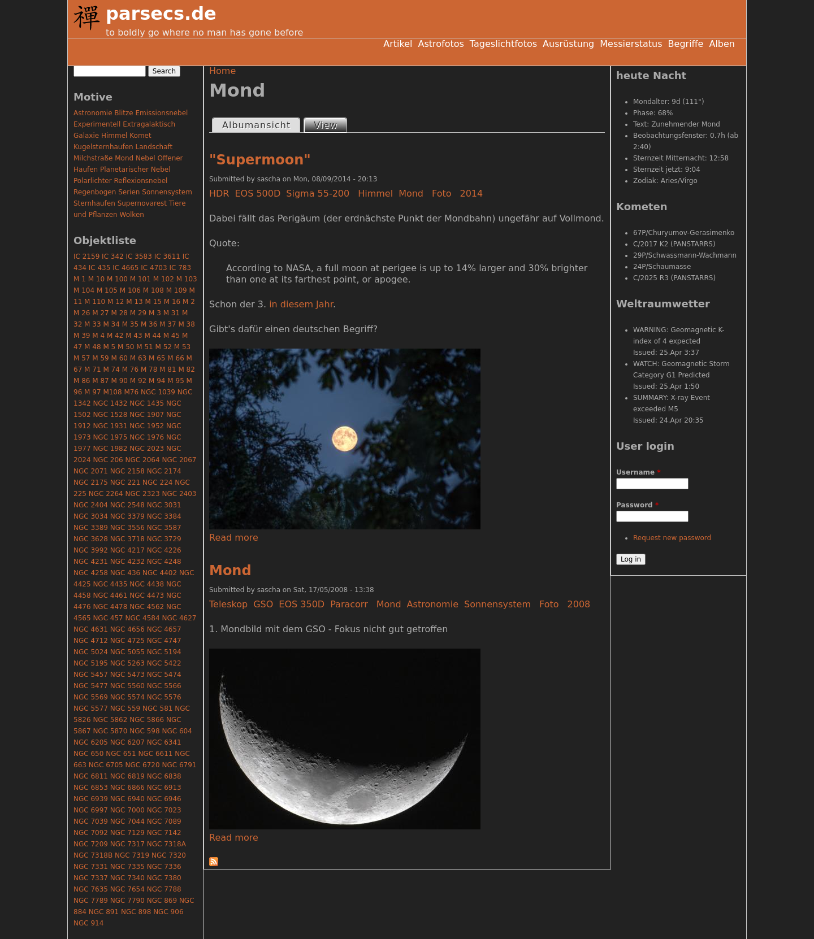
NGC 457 (108, 618)
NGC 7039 (90, 821)
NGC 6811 (90, 776)
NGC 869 (162, 901)
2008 (579, 604)
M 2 (189, 302)
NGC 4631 (90, 629)
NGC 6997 (90, 810)
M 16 (172, 302)
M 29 (138, 313)
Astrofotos (441, 43)
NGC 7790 (127, 901)
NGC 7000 (127, 810)
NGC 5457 (90, 675)
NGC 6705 (106, 765)
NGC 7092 (90, 833)
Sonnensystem (497, 604)
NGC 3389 (90, 528)
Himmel (375, 193)
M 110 (94, 302)
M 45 (171, 336)
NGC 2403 (179, 494)
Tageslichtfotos (503, 43)
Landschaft (153, 147)
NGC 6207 (127, 742)
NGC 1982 (110, 449)
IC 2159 (86, 256)
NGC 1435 (146, 403)
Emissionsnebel (161, 113)
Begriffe (686, 43)
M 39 (81, 336)
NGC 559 (125, 708)
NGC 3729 (164, 539)
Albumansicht (256, 125)
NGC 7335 (127, 867)
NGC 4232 (127, 562)
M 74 (111, 369)
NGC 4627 (179, 618)
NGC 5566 (164, 686)
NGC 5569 (90, 697)
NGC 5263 (127, 663)
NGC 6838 (164, 776)
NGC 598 (144, 731)
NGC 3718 (127, 539)
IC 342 (113, 256)
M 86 (81, 381)
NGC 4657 (164, 629)
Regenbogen (94, 192)
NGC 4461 (110, 595)
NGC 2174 (164, 471)
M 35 (130, 324)
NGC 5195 (90, 663)
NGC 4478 (110, 607)
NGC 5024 (90, 652)
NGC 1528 (110, 415)
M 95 (175, 381)
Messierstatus (631, 43)
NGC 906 (168, 912)
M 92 (138, 381)
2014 (471, 193)
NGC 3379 (127, 516)
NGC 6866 (127, 788)
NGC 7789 (90, 901)
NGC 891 (104, 912)
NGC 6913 (164, 788)
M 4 (98, 336)
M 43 (133, 336)
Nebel (145, 158)
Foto (441, 193)
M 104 (83, 290)
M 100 (117, 279)
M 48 (92, 347)
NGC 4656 (127, 629)
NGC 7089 (164, 821)
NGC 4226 (164, 550)
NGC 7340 (127, 878)
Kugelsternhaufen (103, 147)
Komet (140, 136)
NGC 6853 (90, 788)
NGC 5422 (164, 663)
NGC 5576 (164, 697)
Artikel (397, 43)
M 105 (107, 290)
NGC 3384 (164, 516)
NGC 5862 (110, 720)
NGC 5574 (127, 697)
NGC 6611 (155, 754)
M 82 (186, 369)
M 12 (115, 302)
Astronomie (432, 604)
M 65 (157, 358)
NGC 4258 (90, 573)
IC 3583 (139, 256)
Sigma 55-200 (317, 193)
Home (222, 71)
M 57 (81, 358)
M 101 (140, 279)
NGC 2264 (106, 494)
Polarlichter (92, 181)
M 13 (134, 302)
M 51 (144, 347)
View (330, 125)
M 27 (100, 313)
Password (637, 505)
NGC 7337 (90, 878)
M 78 (149, 369)
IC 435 (100, 268)
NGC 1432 (110, 403)
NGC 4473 (146, 595)
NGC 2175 (90, 482)
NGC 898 (136, 912)
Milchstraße (92, 158)
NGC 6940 (127, 799)
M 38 (186, 324)
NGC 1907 (146, 415)
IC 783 (180, 268)
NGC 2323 (142, 494)
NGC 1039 (158, 392)
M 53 (182, 347)
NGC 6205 (90, 742)
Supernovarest (142, 203)
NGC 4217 (127, 550)
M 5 (109, 347)
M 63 (138, 358)
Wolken (132, 215)
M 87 (100, 381)
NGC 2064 (142, 460)
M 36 (149, 324)
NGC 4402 (159, 573)
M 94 (157, 381)
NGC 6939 (90, 799)
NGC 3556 (127, 528)
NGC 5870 (110, 731)
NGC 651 (121, 754)
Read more (233, 537)
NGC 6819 (127, 776)
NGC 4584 (142, 618)
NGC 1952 (146, 426)
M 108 (153, 290)
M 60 (119, 358)
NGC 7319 (132, 855)
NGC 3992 (90, 550)
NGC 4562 (146, 607)
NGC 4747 (164, 641)
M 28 (119, 313)
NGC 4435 (110, 584)
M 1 (79, 279)
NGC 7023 (164, 810)
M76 (131, 392)
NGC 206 (108, 460)
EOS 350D (301, 604)
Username (638, 472)
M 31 (171, 313)
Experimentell (96, 124)
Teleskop (228, 604)
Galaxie (86, 136)
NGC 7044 (127, 821)
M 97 (92, 392)
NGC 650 (88, 754)
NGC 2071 (90, 471)
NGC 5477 (90, 686)
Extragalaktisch (149, 124)
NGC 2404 (90, 505)
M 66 (175, 358)
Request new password (672, 538)
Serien (129, 192)
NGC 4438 (146, 584)
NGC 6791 (179, 765)
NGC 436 (125, 573)
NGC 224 (157, 482)
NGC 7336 (164, 867)
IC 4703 (154, 268)
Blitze (123, 113)
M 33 (92, 324)
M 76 (130, 369)
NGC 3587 (164, 528)
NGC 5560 (127, 686)
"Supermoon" (260, 160)
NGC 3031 (164, 505)
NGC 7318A (166, 844)
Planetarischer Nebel (135, 169)
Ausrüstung (568, 43)
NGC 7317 (127, 844)
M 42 (115, 336)
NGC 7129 (127, 833)
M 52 (163, 347)
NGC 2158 (127, 471)
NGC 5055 (127, 652)
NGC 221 (125, 482)
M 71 (92, 369)
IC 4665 (125, 268)
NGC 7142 (164, 833)
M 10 (96, 279)
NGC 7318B (92, 855)
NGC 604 (177, 731)
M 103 (186, 279)
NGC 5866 (146, 720)
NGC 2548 (127, 505)
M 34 (111, 324)
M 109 (176, 290)
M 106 (130, 290)
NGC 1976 (146, 437)
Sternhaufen (94, 203)
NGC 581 (157, 708)
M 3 (155, 313)
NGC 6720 (142, 765)
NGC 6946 (164, 799)
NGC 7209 (90, 844)
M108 (112, 392)
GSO (263, 604)
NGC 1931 (110, 426)
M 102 (163, 279)
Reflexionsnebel (141, 181)
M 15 (153, 302)
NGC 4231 (90, 562)
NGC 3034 (90, 516)
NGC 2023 (146, 449)
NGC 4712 (90, 641)
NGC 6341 (164, 742)
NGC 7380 (164, 878)
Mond (411, 193)
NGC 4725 (127, 641)
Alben (722, 43)
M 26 (81, 313)
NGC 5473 (127, 675)
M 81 (167, 369)
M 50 (126, 347)
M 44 (152, 336)
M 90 (119, 381)
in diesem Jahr (301, 304)
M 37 (167, 324)
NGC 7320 (168, 855)
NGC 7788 (164, 889)
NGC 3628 (90, 539)
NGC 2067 (179, 460)
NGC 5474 (164, 675)
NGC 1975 (110, 437)
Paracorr (349, 604)
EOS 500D (257, 193)
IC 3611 (167, 256)
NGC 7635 (90, 889)
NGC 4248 (164, 562)
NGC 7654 (127, 889)
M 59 (100, 358)
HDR (219, 193)
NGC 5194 (164, 652)
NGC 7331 (90, 867)
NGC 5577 (90, 708)
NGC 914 (88, 923)
